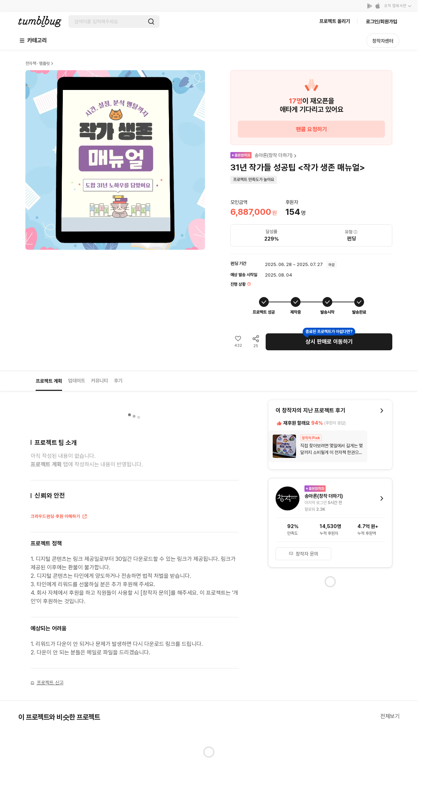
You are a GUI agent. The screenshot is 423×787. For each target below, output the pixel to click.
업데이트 (76, 380)
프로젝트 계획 (49, 381)
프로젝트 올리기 (334, 21)
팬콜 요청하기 (311, 129)
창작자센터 (382, 41)
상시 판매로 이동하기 (329, 341)
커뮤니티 (99, 380)
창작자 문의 (303, 554)
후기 (118, 380)
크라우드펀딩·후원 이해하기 (59, 517)
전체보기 (389, 716)
